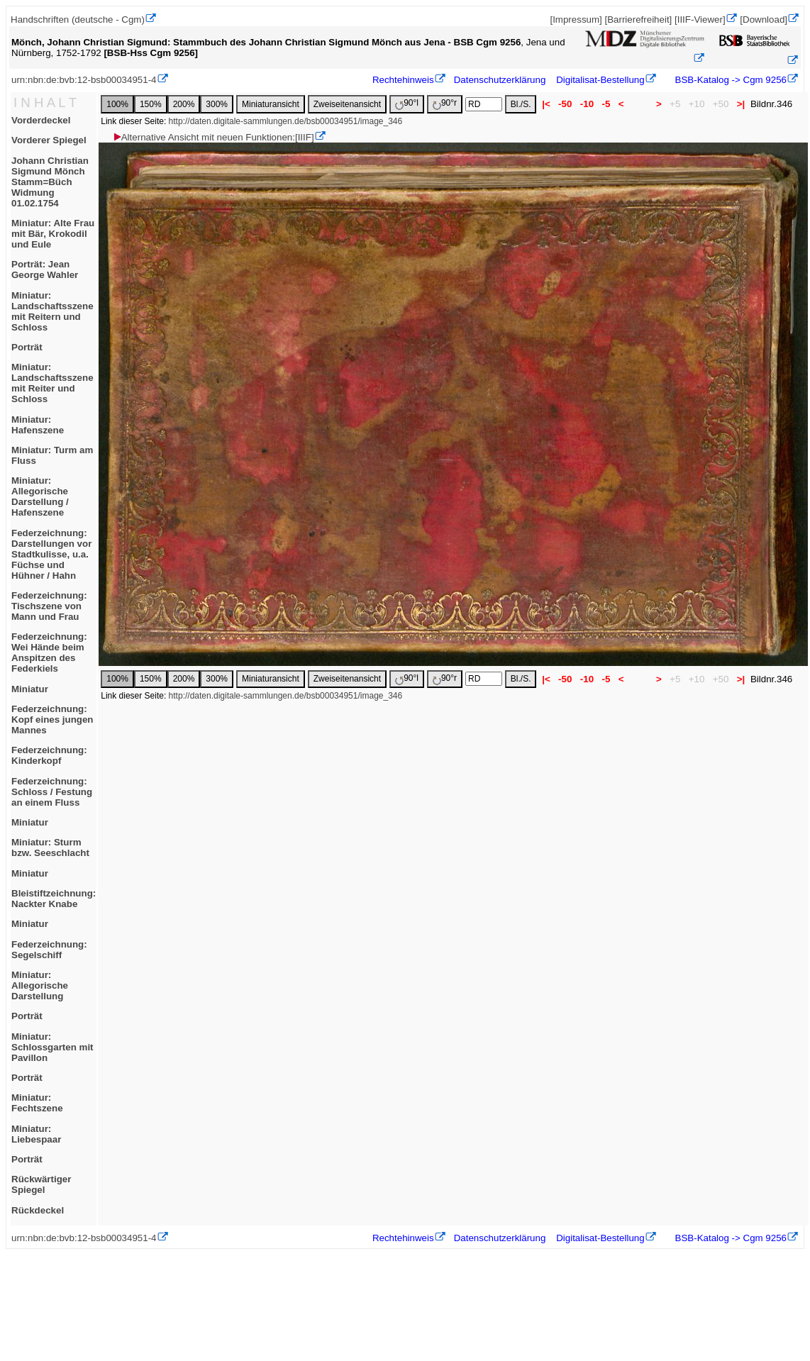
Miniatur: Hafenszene (37, 424)
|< (546, 104)
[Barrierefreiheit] (638, 19)
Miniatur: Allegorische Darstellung (39, 985)
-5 (606, 104)
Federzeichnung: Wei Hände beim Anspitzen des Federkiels (49, 652)
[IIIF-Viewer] (700, 19)
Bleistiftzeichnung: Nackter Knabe (53, 898)
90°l (406, 104)
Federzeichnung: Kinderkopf (49, 755)
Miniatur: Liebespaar (36, 1134)
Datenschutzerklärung (500, 79)
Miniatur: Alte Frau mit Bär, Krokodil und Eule (52, 234)
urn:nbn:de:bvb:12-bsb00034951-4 (84, 79)
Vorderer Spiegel (49, 140)
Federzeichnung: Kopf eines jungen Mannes (52, 719)
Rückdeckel (37, 1210)
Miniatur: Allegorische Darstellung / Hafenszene (40, 496)
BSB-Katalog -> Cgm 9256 (729, 79)
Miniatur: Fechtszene (37, 1102)
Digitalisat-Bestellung (600, 79)
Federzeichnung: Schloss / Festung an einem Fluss (51, 792)
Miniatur (29, 689)
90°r (445, 104)
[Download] (763, 19)
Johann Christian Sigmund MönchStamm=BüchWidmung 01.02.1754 (50, 182)
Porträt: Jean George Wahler (44, 269)
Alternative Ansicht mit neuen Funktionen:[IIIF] (213, 137)
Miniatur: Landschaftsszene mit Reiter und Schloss (52, 383)
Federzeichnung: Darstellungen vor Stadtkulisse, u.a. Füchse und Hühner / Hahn (51, 554)
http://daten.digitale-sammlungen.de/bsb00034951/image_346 (286, 121)
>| (741, 104)
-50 (565, 104)
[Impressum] (575, 19)
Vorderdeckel (40, 120)
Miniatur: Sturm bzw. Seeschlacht (50, 847)
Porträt (27, 347)
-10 (587, 104)
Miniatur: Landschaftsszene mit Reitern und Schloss (52, 311)
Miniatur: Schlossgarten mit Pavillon (52, 1047)
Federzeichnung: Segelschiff (49, 949)
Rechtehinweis (403, 79)
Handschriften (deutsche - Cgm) (78, 19)
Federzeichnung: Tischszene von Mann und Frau (49, 606)
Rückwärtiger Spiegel (41, 1184)
